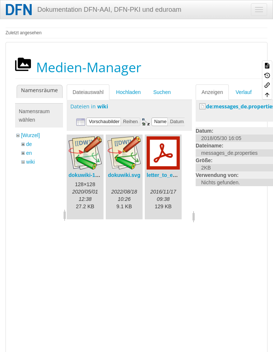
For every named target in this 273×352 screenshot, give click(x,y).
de (29, 144)
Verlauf (243, 92)
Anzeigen (212, 92)
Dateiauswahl (88, 92)
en (29, 153)
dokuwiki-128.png (90, 175)
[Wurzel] (30, 135)
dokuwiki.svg (124, 175)
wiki (30, 162)
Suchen (162, 92)
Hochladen (128, 92)
